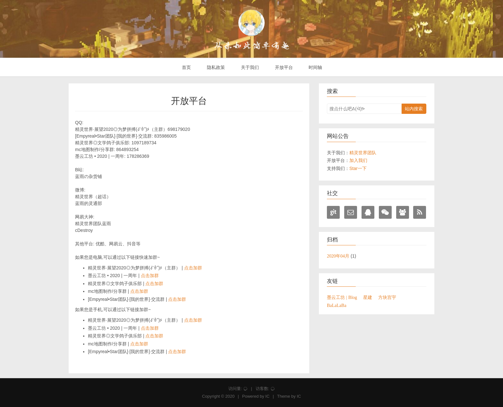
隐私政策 (215, 67)
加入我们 (358, 160)
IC (267, 396)
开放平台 (283, 67)
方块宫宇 (387, 297)
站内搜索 (414, 108)
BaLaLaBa (336, 305)
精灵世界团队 (362, 152)
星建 (367, 297)
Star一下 (358, 168)
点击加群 (193, 267)
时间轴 (315, 67)
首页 (186, 67)
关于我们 (249, 67)
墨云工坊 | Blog (342, 297)
